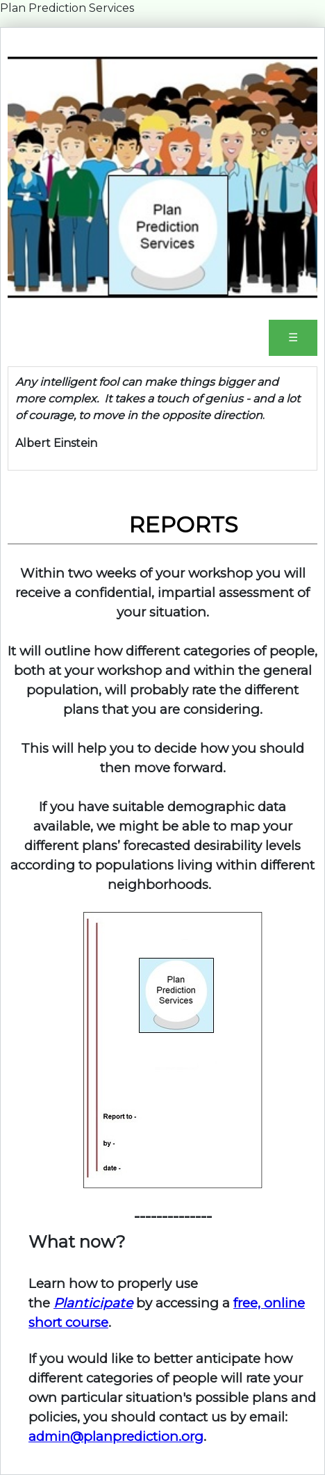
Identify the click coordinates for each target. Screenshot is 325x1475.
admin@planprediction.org (115, 1436)
